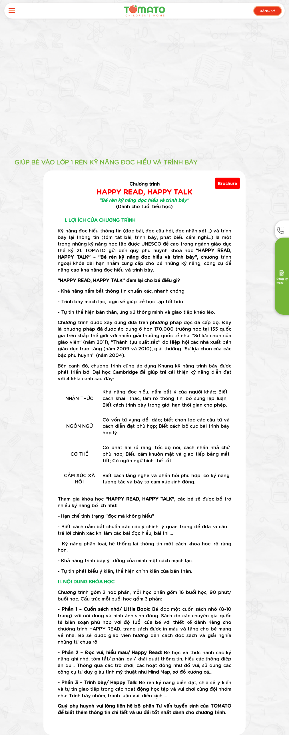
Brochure (227, 183)
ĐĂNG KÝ (267, 10)
